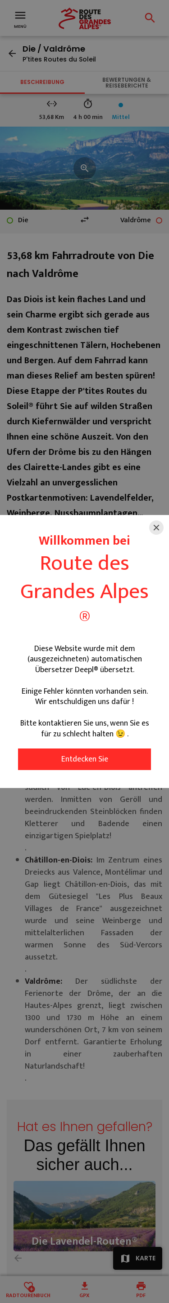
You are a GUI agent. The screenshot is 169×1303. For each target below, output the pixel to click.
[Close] (156, 527)
